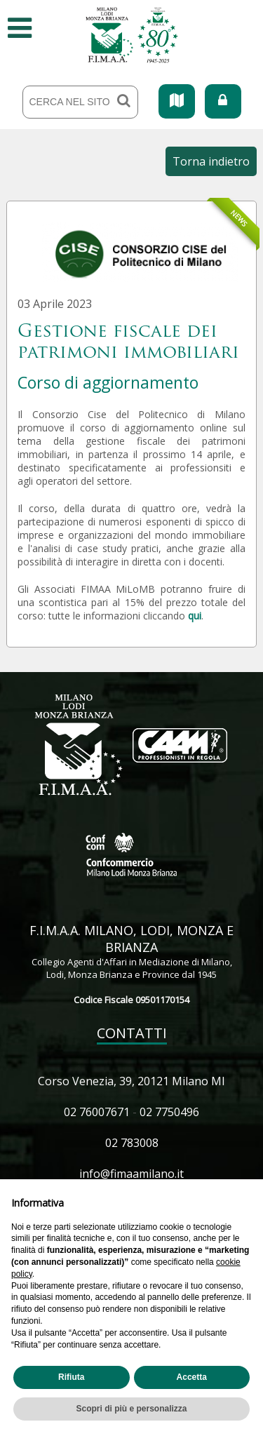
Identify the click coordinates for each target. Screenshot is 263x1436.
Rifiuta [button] (71, 1377)
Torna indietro (211, 161)
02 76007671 (97, 1112)
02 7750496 (169, 1112)
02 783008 (132, 1142)
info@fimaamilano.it (131, 1173)
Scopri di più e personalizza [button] (131, 1409)
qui (194, 615)
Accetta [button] (192, 1377)
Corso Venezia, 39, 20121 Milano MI (131, 1081)
